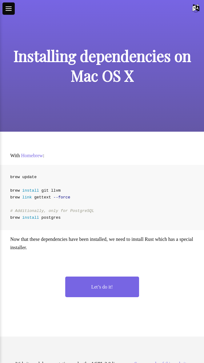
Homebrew (32, 155)
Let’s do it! (102, 286)
